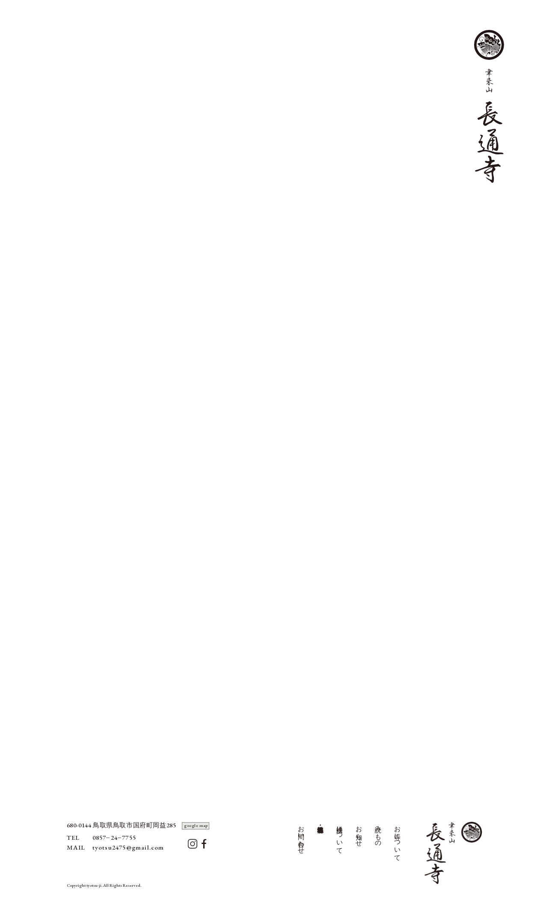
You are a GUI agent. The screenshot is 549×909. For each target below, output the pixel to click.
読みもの (378, 833)
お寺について (397, 840)
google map (196, 825)
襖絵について (339, 836)
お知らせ (359, 833)
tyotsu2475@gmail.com (128, 847)
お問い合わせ (301, 836)
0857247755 (114, 837)
